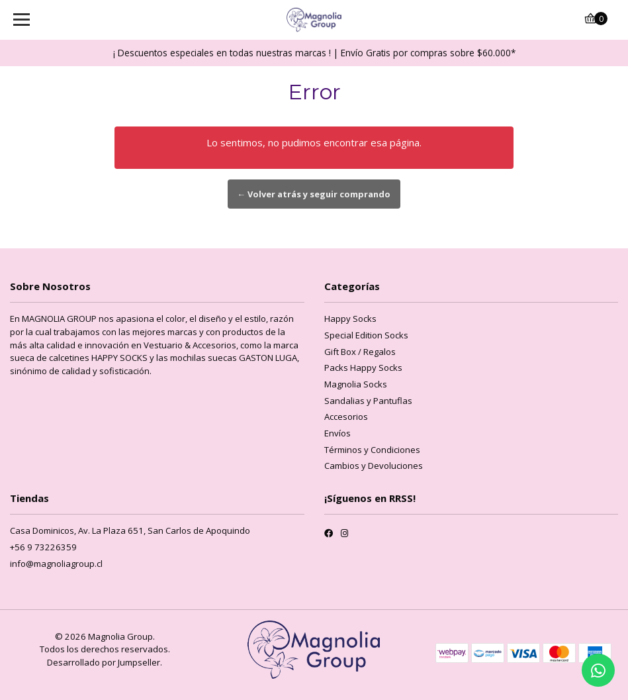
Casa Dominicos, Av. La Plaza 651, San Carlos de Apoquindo (130, 530)
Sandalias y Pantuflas (368, 401)
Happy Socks (350, 319)
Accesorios (346, 417)
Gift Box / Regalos (360, 352)
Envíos (337, 433)
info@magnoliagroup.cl (56, 564)
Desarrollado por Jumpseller (103, 662)
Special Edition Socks (366, 335)
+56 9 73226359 (43, 547)
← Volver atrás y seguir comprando (314, 194)
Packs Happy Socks (363, 368)
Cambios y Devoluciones (373, 466)
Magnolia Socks (355, 384)
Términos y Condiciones (372, 450)
